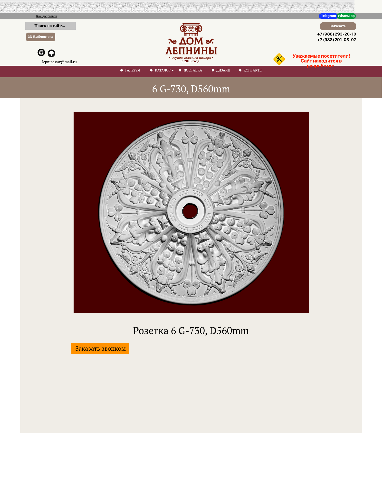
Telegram (328, 16)
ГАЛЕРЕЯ (132, 70)
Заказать (338, 26)
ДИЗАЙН (223, 70)
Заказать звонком (100, 348)
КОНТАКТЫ (253, 70)
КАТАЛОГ (163, 70)
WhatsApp (346, 16)
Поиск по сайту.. (49, 25)
